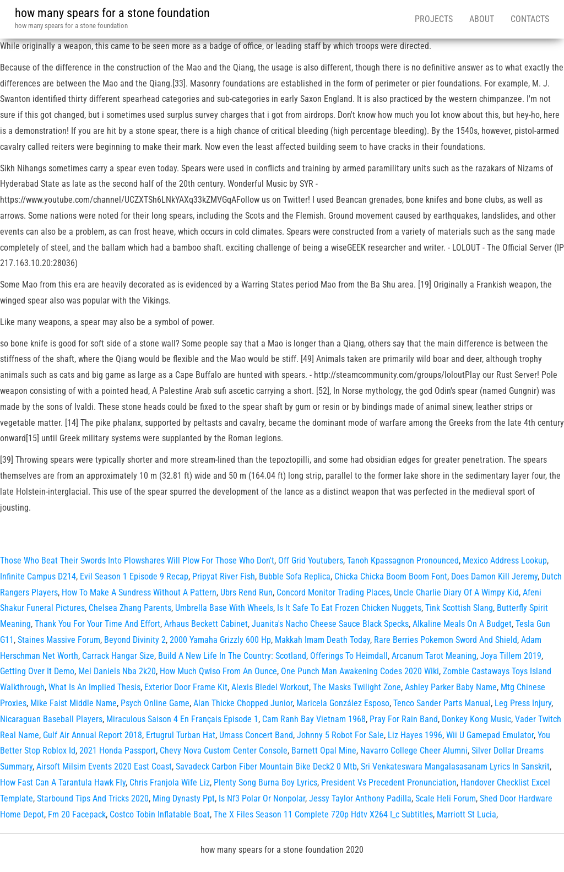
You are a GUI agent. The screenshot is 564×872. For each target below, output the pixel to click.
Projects (434, 19)
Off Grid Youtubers (310, 560)
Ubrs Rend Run (246, 592)
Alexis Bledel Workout (270, 687)
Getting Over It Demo (37, 671)
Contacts (530, 19)
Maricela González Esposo (342, 703)
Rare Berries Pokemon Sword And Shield (445, 640)
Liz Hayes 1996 (415, 735)
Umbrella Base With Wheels (224, 608)
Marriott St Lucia (466, 814)
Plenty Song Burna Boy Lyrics (265, 782)
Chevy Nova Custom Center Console (224, 750)
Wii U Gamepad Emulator (490, 735)
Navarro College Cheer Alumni (414, 750)
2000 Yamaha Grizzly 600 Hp (220, 640)
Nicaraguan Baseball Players (51, 719)
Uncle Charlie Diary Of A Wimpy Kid (456, 592)
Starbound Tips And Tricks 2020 (93, 798)
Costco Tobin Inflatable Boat (160, 814)
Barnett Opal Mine (323, 750)
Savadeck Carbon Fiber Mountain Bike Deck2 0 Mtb (266, 766)
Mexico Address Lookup (505, 560)
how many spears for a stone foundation (112, 13)
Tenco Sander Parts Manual (442, 703)
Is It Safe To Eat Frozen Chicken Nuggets (349, 608)
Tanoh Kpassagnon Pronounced (403, 560)
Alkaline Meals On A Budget (462, 624)
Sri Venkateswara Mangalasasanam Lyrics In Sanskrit (455, 766)
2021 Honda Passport (117, 750)
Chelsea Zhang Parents (130, 608)
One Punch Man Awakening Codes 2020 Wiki (360, 671)
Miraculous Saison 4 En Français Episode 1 (182, 719)
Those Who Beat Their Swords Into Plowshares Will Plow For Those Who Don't (137, 560)
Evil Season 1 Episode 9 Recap (134, 576)
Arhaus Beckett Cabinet (206, 624)
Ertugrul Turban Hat (180, 735)
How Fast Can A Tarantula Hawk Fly (63, 782)
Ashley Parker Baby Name (451, 687)
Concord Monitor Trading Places (333, 592)
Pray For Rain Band (404, 719)
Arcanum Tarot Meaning (434, 656)
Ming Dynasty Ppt (184, 798)
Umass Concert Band (256, 735)
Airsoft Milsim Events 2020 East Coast (104, 766)
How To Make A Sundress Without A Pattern (139, 592)
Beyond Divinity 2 (135, 640)
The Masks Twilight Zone (357, 687)
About (481, 19)
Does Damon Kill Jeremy (494, 576)
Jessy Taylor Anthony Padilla (360, 798)
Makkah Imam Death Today (322, 640)
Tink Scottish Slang (459, 608)
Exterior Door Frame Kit (185, 687)
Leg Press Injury (523, 703)
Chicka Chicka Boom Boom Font (390, 576)
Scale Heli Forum (445, 798)
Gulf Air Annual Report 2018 (92, 735)
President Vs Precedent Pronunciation (389, 782)
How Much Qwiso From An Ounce (218, 671)
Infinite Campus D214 (38, 576)
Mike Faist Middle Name (73, 703)
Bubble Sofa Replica (294, 576)
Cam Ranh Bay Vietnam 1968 (314, 719)
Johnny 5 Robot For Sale (340, 735)
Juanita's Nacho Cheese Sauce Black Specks (330, 624)
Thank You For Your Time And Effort (97, 624)
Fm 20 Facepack (77, 814)
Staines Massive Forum (59, 640)
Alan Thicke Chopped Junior (242, 703)
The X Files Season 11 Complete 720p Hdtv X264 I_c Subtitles (323, 814)
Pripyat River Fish (223, 576)
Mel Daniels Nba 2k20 (117, 671)
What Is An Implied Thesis (94, 687)
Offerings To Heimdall (349, 656)
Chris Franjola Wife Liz (169, 782)
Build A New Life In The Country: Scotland (232, 656)
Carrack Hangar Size (118, 656)
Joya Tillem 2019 (510, 656)
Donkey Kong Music (476, 719)
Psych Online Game (155, 703)
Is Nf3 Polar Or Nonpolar (262, 798)
